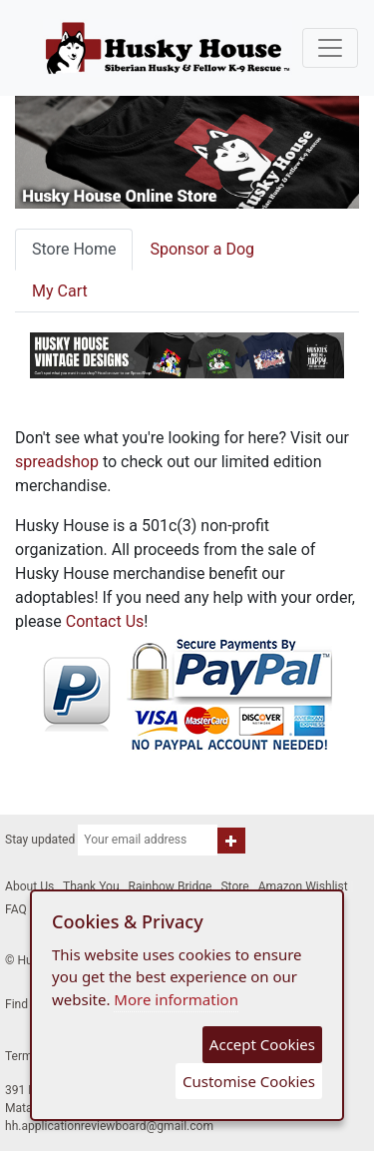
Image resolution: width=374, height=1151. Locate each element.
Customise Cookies (249, 1081)
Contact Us (105, 621)
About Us (29, 886)
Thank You (91, 886)
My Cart (60, 291)
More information (176, 999)
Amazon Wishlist (303, 886)
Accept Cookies (262, 1044)
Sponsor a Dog (202, 249)
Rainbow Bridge (170, 886)
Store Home (74, 249)
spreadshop (57, 461)
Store (234, 886)
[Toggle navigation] (330, 48)
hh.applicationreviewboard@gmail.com (109, 1126)
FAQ (16, 909)
